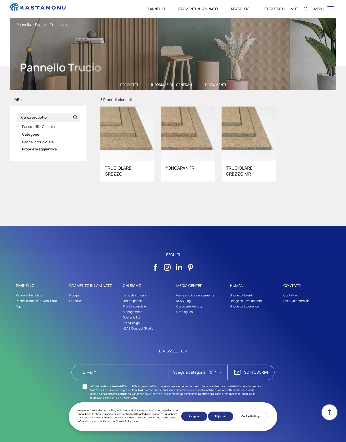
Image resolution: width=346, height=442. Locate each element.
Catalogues (184, 312)
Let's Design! (132, 323)
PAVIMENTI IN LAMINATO (198, 8)
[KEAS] (38, 5)
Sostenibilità (132, 317)
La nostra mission (135, 295)
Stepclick (76, 301)
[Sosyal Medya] (155, 266)
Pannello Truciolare (51, 24)
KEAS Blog (183, 301)
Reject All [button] (220, 416)
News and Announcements (195, 295)
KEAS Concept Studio (138, 330)
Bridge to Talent (241, 295)
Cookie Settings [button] (250, 416)
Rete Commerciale (296, 301)
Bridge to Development (246, 301)
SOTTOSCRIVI (256, 372)
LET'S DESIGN (274, 8)
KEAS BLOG (240, 8)
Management (132, 312)
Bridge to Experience (244, 306)
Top (18, 306)
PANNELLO (156, 8)
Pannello (24, 24)
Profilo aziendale (134, 306)
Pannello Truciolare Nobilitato (36, 301)
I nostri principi (133, 301)
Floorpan (75, 295)
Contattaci (291, 295)
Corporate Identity (189, 306)
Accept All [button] (194, 416)
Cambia (48, 126)
